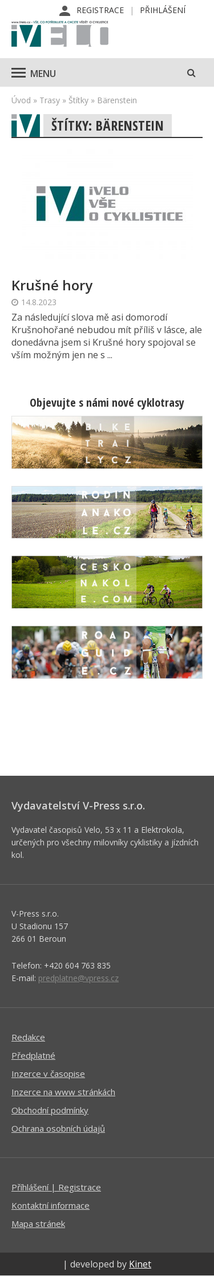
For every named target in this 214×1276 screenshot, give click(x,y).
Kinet (140, 1264)
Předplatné (33, 1055)
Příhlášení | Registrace (56, 1187)
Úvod (21, 100)
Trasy (49, 100)
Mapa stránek (38, 1223)
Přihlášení (162, 10)
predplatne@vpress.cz (78, 978)
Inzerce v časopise (48, 1073)
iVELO (59, 35)
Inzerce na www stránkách (63, 1091)
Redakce (28, 1037)
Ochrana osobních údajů (58, 1128)
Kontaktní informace (50, 1205)
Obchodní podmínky (49, 1110)
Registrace (100, 10)
